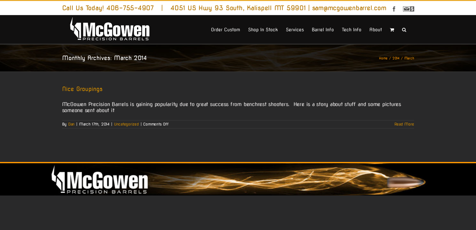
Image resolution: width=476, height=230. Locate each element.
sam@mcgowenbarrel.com (349, 8)
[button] (412, 29)
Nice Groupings (82, 89)
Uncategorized (126, 124)
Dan (71, 124)
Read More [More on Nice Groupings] (404, 124)
